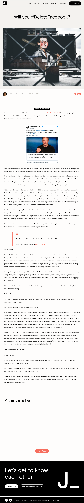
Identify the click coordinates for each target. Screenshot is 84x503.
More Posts (42, 447)
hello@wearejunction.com (32, 482)
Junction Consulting (5, 3)
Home (18, 496)
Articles (24, 496)
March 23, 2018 (40, 240)
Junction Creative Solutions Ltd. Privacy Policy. (45, 496)
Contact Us (75, 3)
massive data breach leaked (50, 113)
